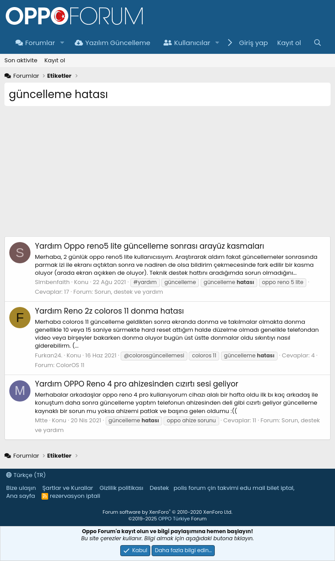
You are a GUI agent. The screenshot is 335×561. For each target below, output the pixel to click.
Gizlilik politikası (121, 488)
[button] (62, 42)
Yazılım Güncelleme (112, 42)
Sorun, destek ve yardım (129, 292)
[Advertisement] (167, 174)
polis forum (190, 488)
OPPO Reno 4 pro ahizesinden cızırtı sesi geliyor (136, 384)
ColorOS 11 (70, 365)
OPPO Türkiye (174, 518)
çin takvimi (222, 488)
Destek (159, 488)
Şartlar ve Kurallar (67, 488)
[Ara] (317, 42)
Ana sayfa (20, 496)
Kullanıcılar (187, 42)
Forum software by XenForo (167, 512)
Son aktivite (20, 60)
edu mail (252, 488)
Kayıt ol (54, 60)
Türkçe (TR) (26, 475)
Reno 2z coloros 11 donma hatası (109, 311)
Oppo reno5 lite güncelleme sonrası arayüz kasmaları (149, 246)
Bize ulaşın (21, 488)
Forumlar (35, 42)
